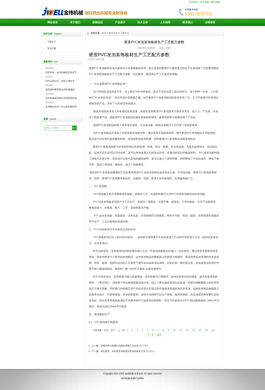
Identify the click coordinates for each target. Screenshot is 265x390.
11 (180, 330)
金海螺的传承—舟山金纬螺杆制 (61, 106)
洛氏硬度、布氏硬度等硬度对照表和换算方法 (123, 351)
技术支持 (142, 22)
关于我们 (75, 22)
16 (213, 330)
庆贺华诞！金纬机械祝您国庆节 (61, 72)
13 (193, 330)
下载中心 (51, 41)
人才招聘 (165, 22)
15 (206, 330)
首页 (104, 33)
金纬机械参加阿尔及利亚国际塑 (61, 98)
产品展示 (120, 22)
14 (200, 330)
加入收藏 (204, 2)
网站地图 (215, 2)
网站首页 (52, 22)
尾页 (159, 335)
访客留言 (210, 22)
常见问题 (51, 48)
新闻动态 (97, 22)
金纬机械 (129, 373)
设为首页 (193, 2)
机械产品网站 (137, 378)
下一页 (150, 335)
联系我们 (187, 22)
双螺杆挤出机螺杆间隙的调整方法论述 (120, 345)
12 (187, 330)
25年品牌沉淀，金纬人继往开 (60, 81)
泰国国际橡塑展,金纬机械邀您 (60, 89)
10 (174, 330)
